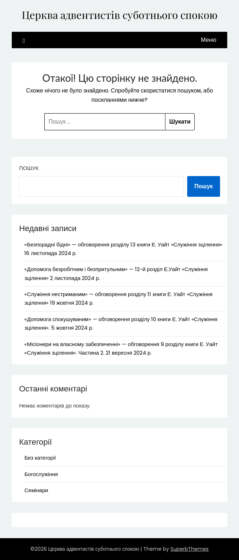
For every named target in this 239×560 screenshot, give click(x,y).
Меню (208, 40)
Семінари (36, 490)
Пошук (28, 168)
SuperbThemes (189, 548)
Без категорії (40, 457)
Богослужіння (41, 474)
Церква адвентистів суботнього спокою (120, 14)
